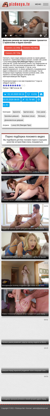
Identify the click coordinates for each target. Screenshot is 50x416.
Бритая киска (28, 112)
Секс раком (41, 112)
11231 (32, 94)
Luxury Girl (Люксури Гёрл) (21, 125)
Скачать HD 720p (12, 53)
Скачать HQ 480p (30, 48)
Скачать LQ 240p (12, 48)
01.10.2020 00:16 (14, 94)
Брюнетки (16, 112)
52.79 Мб (29, 99)
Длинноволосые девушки (14, 120)
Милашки (41, 116)
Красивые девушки (12, 116)
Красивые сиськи (28, 116)
